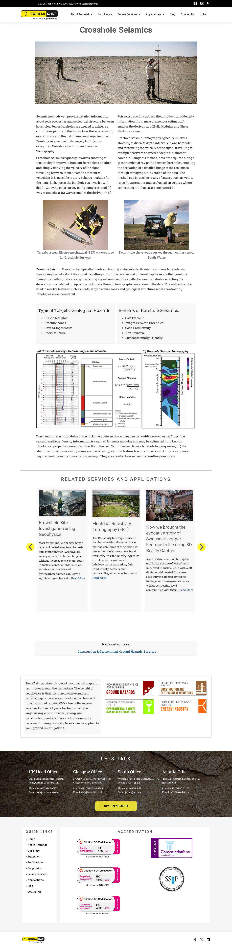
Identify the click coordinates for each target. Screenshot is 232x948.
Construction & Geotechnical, (98, 651)
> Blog (29, 885)
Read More (78, 578)
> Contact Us (33, 891)
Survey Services (129, 14)
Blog (172, 14)
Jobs (203, 14)
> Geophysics (34, 868)
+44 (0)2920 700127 (64, 3)
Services (150, 651)
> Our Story (33, 850)
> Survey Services (36, 874)
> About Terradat (36, 844)
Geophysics (105, 14)
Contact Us (188, 14)
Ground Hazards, (131, 651)
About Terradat (81, 14)
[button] (30, 547)
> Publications (34, 862)
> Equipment (33, 856)
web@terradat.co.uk (87, 3)
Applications (155, 14)
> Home (30, 839)
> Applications (35, 880)
